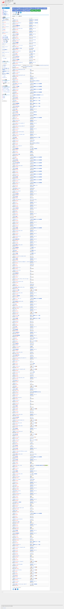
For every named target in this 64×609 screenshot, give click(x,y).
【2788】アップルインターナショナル (18, 131)
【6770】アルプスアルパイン (16, 493)
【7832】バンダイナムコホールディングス (18, 75)
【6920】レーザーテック (16, 366)
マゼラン (31, 507)
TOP (3, 9)
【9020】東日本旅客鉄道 (16, 335)
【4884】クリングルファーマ (16, 578)
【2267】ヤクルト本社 (15, 315)
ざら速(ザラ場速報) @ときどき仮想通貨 (36, 83)
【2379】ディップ (15, 205)
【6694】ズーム (14, 513)
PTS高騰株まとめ (5, 13)
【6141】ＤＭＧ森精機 (15, 59)
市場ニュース (4, 10)
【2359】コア (14, 284)
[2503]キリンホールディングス (5, 52)
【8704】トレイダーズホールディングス (18, 377)
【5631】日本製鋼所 (15, 42)
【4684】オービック (15, 89)
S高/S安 (39, 10)
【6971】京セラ (14, 485)
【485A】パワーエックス (16, 39)
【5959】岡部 (14, 137)
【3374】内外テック (15, 380)
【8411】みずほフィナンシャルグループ (18, 123)
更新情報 (4, 97)
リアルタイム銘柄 (5, 40)
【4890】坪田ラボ (15, 575)
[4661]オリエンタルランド (5, 32)
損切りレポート (5, 12)
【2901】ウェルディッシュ (16, 267)
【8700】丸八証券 (15, 448)
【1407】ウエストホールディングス (17, 281)
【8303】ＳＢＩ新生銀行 (16, 295)
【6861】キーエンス (15, 527)
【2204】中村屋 (14, 216)
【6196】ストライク (15, 499)
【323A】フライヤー (15, 394)
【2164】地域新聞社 (15, 148)
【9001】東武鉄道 (15, 428)
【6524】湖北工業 (15, 434)
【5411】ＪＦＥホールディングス (17, 352)
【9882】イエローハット (16, 182)
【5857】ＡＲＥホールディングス (17, 230)
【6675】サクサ (14, 442)
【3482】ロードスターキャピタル (17, 564)
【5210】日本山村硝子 (15, 417)
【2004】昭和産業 (15, 329)
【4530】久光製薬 (15, 227)
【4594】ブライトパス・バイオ (17, 465)
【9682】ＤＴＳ (14, 202)
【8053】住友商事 (15, 168)
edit (2, 99)
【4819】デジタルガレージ (16, 544)
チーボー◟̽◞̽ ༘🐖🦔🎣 (32, 59)
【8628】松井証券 (15, 196)
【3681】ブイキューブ (15, 360)
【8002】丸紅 (14, 250)
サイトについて (5, 95)
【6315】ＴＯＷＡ (15, 462)
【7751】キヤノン (15, 482)
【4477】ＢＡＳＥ (15, 185)
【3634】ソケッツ (15, 363)
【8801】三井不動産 (15, 34)
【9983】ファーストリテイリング (17, 431)
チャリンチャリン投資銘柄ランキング (6, 90)
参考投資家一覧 (5, 77)
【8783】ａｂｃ (14, 264)
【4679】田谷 (14, 304)
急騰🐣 (31, 431)
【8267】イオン (14, 117)
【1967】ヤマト (14, 309)
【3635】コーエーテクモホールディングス (18, 69)
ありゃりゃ (31, 321)
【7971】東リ (14, 157)
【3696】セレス (14, 383)
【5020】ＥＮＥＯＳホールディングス (18, 507)
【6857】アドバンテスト (16, 476)
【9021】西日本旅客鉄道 (16, 162)
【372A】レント (14, 31)
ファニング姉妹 (32, 363)
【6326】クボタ (14, 510)
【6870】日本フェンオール (16, 490)
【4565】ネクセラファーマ (16, 236)
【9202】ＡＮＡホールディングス (17, 414)
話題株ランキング (5, 18)
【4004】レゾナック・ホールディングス (18, 134)
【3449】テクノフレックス (16, 270)
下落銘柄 (36, 10)
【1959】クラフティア (15, 400)
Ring (31, 558)
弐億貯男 (31, 151)
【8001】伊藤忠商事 (15, 247)
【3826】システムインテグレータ (17, 62)
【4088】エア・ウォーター (16, 346)
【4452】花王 (14, 386)
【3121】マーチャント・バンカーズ (17, 561)
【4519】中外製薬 (15, 318)
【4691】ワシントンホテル (16, 479)
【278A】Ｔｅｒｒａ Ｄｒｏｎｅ (17, 45)
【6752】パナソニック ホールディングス (18, 369)
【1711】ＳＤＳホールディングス (17, 425)
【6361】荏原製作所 (15, 343)
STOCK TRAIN (32, 140)
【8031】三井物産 (15, 253)
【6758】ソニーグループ (16, 72)
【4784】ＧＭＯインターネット (17, 397)
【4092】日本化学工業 (15, 106)
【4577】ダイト (14, 541)
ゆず (30, 69)
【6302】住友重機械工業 (16, 25)
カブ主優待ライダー (32, 56)
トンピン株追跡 (5, 82)
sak (30, 267)
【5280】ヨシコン (15, 524)
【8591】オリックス (15, 312)
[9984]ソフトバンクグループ (5, 26)
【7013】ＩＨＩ (14, 558)
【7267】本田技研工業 (15, 56)
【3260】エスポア (15, 408)
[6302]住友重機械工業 (4, 49)
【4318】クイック (15, 550)
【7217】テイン (14, 516)
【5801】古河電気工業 (15, 332)
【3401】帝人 (14, 100)
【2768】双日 (14, 92)
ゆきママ (31, 196)
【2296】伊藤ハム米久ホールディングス (18, 287)
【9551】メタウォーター (16, 120)
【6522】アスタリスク (15, 555)
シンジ (31, 360)
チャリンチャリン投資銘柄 (21, 10)
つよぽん (4, 66)
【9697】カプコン (15, 151)
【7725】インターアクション (16, 199)
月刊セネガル (32, 131)
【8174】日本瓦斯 (15, 459)
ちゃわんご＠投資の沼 (33, 114)
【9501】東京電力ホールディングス (17, 301)
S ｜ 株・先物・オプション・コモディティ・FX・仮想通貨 (5, 69)
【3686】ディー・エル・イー (16, 298)
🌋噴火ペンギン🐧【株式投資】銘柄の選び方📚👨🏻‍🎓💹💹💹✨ (39, 465)
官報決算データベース (32, 25)
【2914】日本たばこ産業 (16, 114)
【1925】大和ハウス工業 (16, 154)
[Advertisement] (6, 114)
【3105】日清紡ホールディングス (17, 244)
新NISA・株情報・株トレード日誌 (35, 97)
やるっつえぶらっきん (32, 39)
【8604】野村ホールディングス (17, 83)
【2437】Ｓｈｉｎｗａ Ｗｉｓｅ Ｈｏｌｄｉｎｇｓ (20, 278)
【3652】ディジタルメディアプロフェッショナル (19, 451)
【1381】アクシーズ (15, 403)
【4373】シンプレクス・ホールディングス (18, 547)
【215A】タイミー (15, 219)
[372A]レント (3, 55)
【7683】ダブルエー (15, 321)
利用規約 (4, 96)
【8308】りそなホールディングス (17, 165)
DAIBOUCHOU (32, 188)
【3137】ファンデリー (15, 581)
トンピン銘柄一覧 (5, 81)
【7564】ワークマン (15, 411)
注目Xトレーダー (15, 8)
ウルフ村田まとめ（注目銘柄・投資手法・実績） (6, 87)
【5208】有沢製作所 (15, 349)
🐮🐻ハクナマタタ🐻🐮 (33, 312)
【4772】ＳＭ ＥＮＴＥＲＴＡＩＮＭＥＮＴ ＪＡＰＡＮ (21, 261)
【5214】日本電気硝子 (15, 533)
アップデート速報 (5, 42)
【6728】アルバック (15, 140)
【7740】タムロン (15, 213)
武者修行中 (4, 65)
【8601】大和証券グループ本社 (17, 48)
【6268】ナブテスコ (15, 222)
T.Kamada (31, 154)
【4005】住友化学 (15, 97)
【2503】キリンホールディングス (17, 28)
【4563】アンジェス (15, 468)
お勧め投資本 (28, 10)
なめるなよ (31, 352)
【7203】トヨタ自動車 (15, 86)
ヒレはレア (31, 451)
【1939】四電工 (14, 326)
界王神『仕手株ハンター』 (34, 185)
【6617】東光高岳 (15, 445)
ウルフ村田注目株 (44, 8)
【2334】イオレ (14, 572)
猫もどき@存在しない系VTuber (34, 80)
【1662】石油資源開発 (15, 103)
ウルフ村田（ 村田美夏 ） (34, 148)
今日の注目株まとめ (5, 11)
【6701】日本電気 (15, 530)
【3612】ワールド (15, 80)
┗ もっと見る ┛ (5, 35)
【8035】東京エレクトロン (16, 188)
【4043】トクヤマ (15, 496)
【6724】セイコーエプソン (16, 179)
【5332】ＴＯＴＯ (15, 171)
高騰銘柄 (32, 10)
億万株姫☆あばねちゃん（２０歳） (35, 137)
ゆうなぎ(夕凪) (31, 48)
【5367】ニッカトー (15, 233)
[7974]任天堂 (3, 29)
